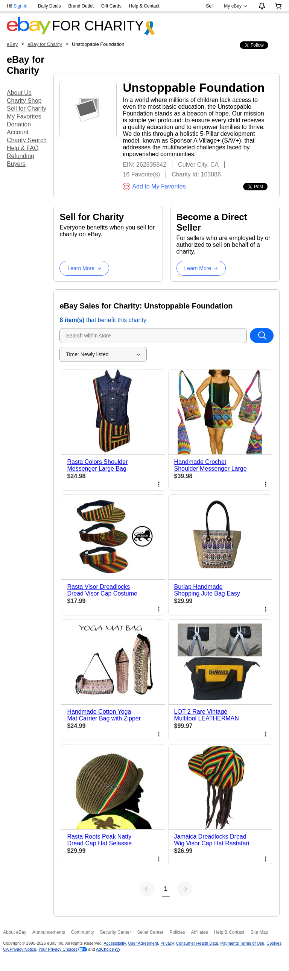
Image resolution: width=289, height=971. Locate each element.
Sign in (20, 6)
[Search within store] (262, 335)
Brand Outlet (80, 6)
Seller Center (150, 932)
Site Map (259, 932)
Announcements (48, 932)
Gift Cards (111, 6)
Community (82, 932)
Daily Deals (49, 6)
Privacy (166, 943)
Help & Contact (144, 6)
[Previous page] (147, 889)
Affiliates (199, 932)
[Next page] (184, 889)
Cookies (273, 943)
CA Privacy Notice (19, 949)
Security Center (115, 932)
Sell (209, 6)
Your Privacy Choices (58, 949)
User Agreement (143, 943)
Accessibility (114, 943)
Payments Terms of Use (243, 943)
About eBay (14, 932)
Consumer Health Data (197, 943)
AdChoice (108, 949)
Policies (177, 932)
